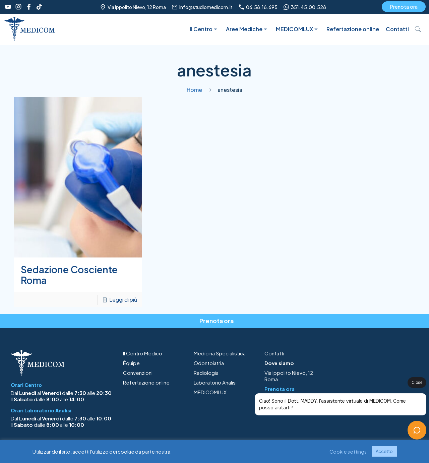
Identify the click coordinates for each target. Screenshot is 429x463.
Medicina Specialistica (220, 353)
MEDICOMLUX (210, 392)
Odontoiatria (209, 363)
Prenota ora (404, 6)
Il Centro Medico (142, 353)
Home (194, 89)
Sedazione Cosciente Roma (69, 275)
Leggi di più (123, 299)
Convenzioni (137, 372)
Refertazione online (146, 382)
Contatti (274, 353)
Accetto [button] (384, 451)
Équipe (131, 363)
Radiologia (206, 372)
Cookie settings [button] (348, 452)
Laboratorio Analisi (215, 382)
